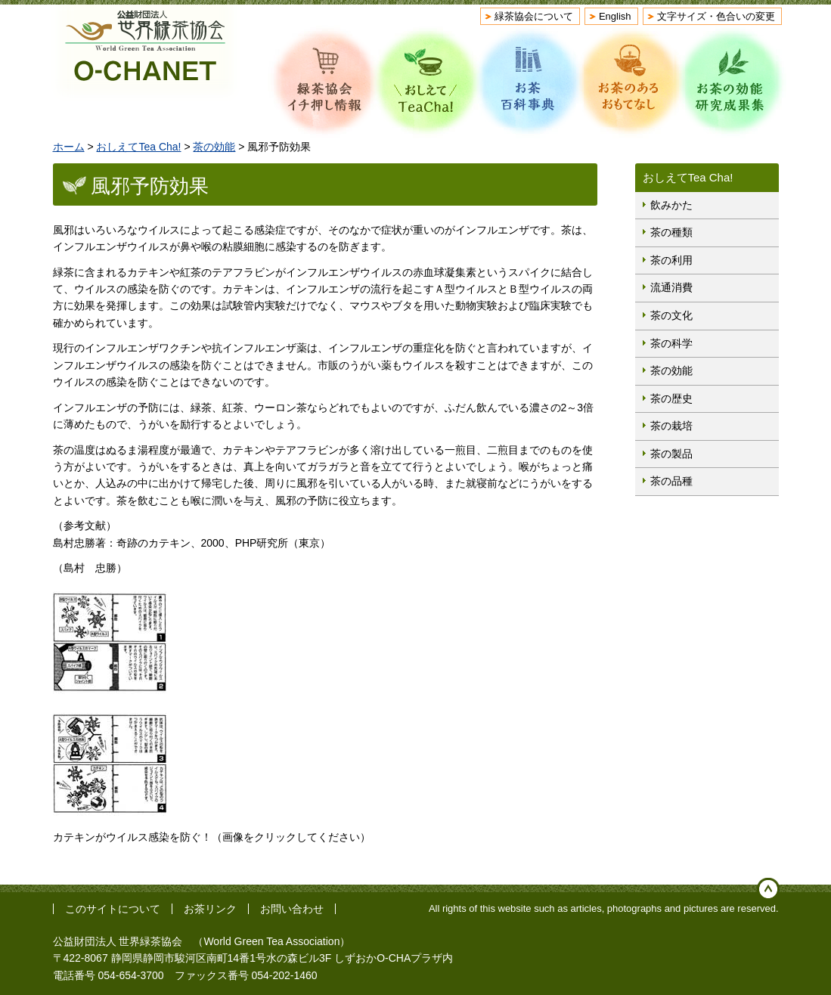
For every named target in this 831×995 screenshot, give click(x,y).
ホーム (69, 147)
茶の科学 (671, 343)
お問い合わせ (292, 909)
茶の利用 (671, 260)
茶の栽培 (671, 426)
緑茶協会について (534, 16)
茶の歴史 (671, 398)
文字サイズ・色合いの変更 (716, 16)
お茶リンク (210, 909)
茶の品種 (671, 481)
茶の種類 (671, 232)
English (615, 16)
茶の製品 (671, 454)
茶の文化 (671, 315)
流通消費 (671, 287)
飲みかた (671, 205)
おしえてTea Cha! (138, 147)
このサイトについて (112, 909)
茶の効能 (214, 147)
